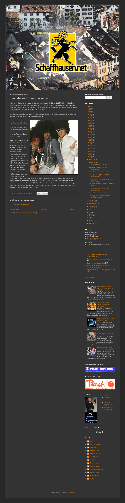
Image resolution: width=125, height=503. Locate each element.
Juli (90, 209)
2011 (89, 145)
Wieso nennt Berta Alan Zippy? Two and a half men (105, 348)
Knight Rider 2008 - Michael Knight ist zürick (106, 319)
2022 (89, 115)
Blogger (72, 492)
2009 (89, 151)
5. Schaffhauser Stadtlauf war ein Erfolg (105, 334)
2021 (89, 117)
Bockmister (93, 447)
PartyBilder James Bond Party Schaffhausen (98, 168)
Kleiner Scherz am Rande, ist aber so (101, 193)
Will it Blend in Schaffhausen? (98, 172)
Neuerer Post (14, 209)
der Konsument (94, 475)
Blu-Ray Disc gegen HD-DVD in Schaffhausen (99, 175)
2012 (89, 143)
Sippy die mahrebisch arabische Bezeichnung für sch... (97, 266)
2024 (89, 109)
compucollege (108, 409)
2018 (89, 126)
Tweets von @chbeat (92, 277)
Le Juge (92, 460)
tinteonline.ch (108, 407)
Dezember (92, 159)
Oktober (92, 201)
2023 (89, 112)
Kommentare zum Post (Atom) (27, 213)
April (91, 218)
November (92, 162)
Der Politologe (94, 450)
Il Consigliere (94, 457)
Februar (92, 223)
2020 (89, 120)
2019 (89, 123)
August (91, 206)
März (91, 221)
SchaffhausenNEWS (96, 469)
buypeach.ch (108, 405)
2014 (89, 137)
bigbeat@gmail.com (95, 239)
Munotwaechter (94, 466)
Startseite (44, 209)
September (93, 204)
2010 (89, 148)
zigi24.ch (107, 397)
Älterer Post (74, 209)
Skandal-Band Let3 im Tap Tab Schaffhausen (99, 189)
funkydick (93, 478)
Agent (91, 441)
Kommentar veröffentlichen (21, 204)
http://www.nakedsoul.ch (18, 123)
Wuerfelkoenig (94, 472)
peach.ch (107, 400)
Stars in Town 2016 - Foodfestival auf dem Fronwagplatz (103, 304)
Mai (90, 215)
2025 (89, 106)
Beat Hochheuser (95, 444)
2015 (89, 134)
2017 (89, 129)
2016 (89, 132)
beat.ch (106, 395)
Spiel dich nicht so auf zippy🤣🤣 (98, 263)
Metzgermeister (95, 463)
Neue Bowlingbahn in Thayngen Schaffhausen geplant (105, 288)
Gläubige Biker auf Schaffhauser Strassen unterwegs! (99, 196)
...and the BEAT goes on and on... (100, 164)
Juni (90, 212)
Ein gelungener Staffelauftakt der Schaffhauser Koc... (97, 255)
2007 (89, 157)
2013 (89, 140)
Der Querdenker (95, 453)
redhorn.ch (107, 402)
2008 (89, 154)
